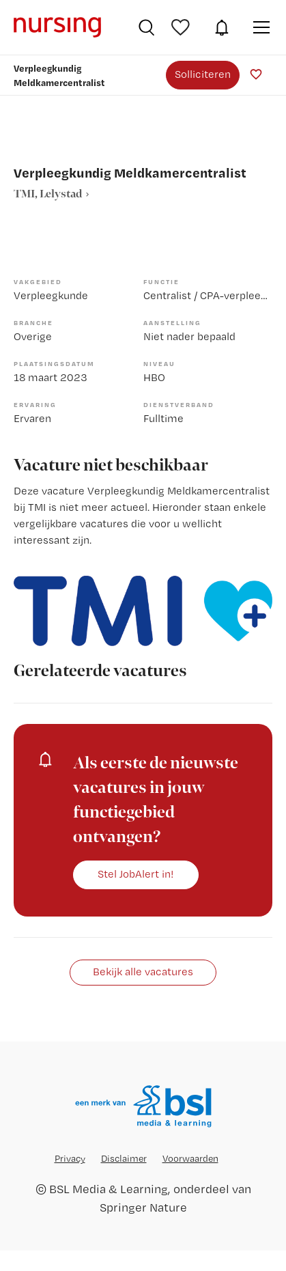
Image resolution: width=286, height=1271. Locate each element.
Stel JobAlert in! (136, 873)
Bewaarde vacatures (182, 27)
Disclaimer (124, 1158)
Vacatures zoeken (146, 27)
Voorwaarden (190, 1158)
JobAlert (221, 27)
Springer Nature (143, 1207)
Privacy (70, 1158)
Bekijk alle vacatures (143, 971)
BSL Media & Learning (108, 1189)
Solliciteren (203, 74)
